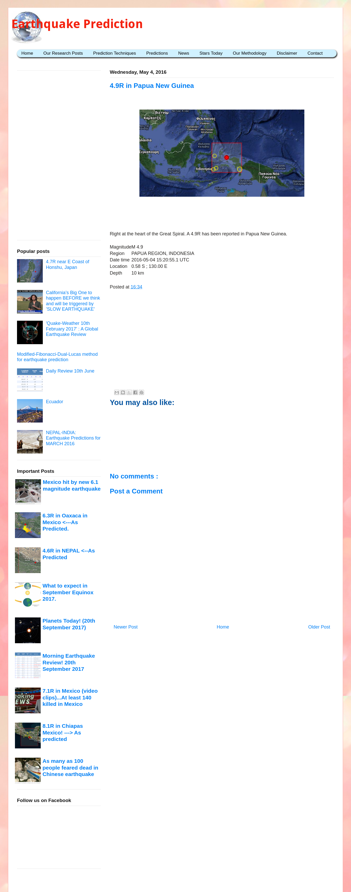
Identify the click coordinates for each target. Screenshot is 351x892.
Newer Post (126, 627)
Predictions (157, 53)
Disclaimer (287, 53)
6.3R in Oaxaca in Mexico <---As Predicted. (65, 522)
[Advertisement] (222, 214)
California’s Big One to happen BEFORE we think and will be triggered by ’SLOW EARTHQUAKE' (73, 301)
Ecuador (54, 401)
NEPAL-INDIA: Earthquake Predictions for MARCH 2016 (73, 438)
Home (27, 53)
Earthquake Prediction (77, 24)
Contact (315, 53)
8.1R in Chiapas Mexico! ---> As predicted (63, 732)
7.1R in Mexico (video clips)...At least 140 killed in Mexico (70, 697)
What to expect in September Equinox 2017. (68, 592)
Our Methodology (249, 53)
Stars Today (210, 53)
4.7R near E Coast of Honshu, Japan (67, 264)
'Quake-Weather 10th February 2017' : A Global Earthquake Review (72, 329)
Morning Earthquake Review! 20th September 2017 (69, 662)
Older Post (319, 627)
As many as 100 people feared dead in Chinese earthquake (70, 767)
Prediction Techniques (114, 53)
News (183, 53)
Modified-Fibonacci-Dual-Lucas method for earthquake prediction (57, 357)
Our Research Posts (63, 53)
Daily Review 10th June (70, 371)
